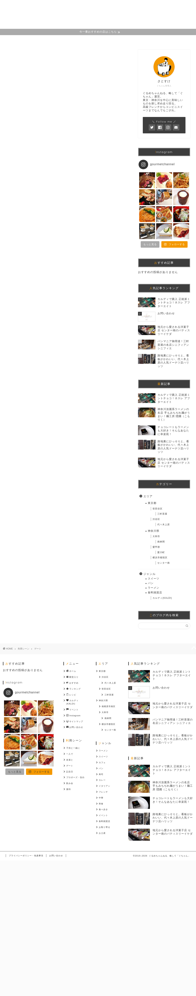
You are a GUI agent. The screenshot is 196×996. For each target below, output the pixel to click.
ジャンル (149, 573)
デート (69, 766)
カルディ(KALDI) (162, 598)
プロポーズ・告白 (75, 777)
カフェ (102, 762)
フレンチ (103, 792)
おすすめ (72, 683)
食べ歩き (103, 809)
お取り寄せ (104, 827)
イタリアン (104, 786)
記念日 (69, 771)
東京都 (152, 503)
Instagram (110, 39)
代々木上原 (163, 524)
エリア (148, 496)
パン (151, 583)
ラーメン (153, 587)
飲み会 (69, 783)
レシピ (71, 694)
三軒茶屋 (162, 514)
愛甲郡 (156, 547)
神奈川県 (153, 530)
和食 (101, 804)
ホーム (25, 39)
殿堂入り (47, 39)
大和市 (156, 536)
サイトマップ (138, 39)
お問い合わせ (167, 39)
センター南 (163, 563)
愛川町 (161, 552)
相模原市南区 (108, 706)
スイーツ (153, 578)
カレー (102, 780)
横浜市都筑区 (160, 557)
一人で (69, 754)
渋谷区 (156, 519)
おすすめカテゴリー (77, 39)
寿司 (101, 774)
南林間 (161, 541)
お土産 (102, 833)
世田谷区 (158, 508)
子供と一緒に (73, 748)
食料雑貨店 (155, 592)
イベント (72, 709)
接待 (68, 789)
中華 (101, 798)
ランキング (73, 689)
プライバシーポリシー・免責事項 (26, 855)
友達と (69, 760)
